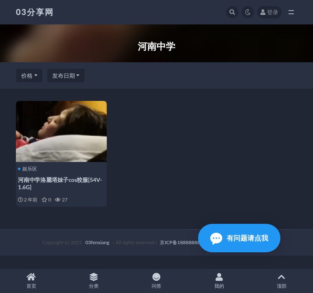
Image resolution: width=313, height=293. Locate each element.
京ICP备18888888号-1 (184, 242)
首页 (31, 281)
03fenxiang (97, 242)
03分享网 (35, 12)
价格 (27, 75)
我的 (219, 281)
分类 (94, 281)
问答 (156, 281)
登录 (269, 12)
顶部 (281, 281)
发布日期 (63, 75)
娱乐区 (27, 169)
